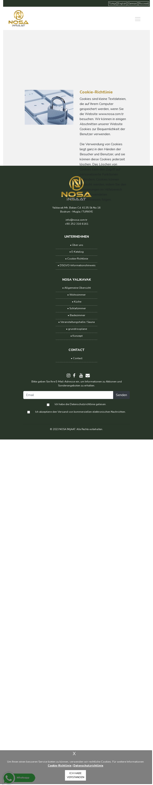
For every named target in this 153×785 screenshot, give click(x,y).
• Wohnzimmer (76, 295)
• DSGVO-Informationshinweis (77, 265)
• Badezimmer (76, 315)
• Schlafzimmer (76, 308)
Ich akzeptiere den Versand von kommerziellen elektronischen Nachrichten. (80, 412)
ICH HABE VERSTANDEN (75, 775)
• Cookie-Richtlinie (76, 259)
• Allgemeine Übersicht (76, 288)
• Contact (76, 358)
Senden (121, 395)
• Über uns (76, 245)
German (132, 3)
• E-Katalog (76, 252)
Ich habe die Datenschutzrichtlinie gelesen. (80, 404)
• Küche (76, 302)
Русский (143, 3)
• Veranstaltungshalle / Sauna (76, 322)
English (122, 3)
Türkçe (112, 3)
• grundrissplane (76, 329)
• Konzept (76, 336)
